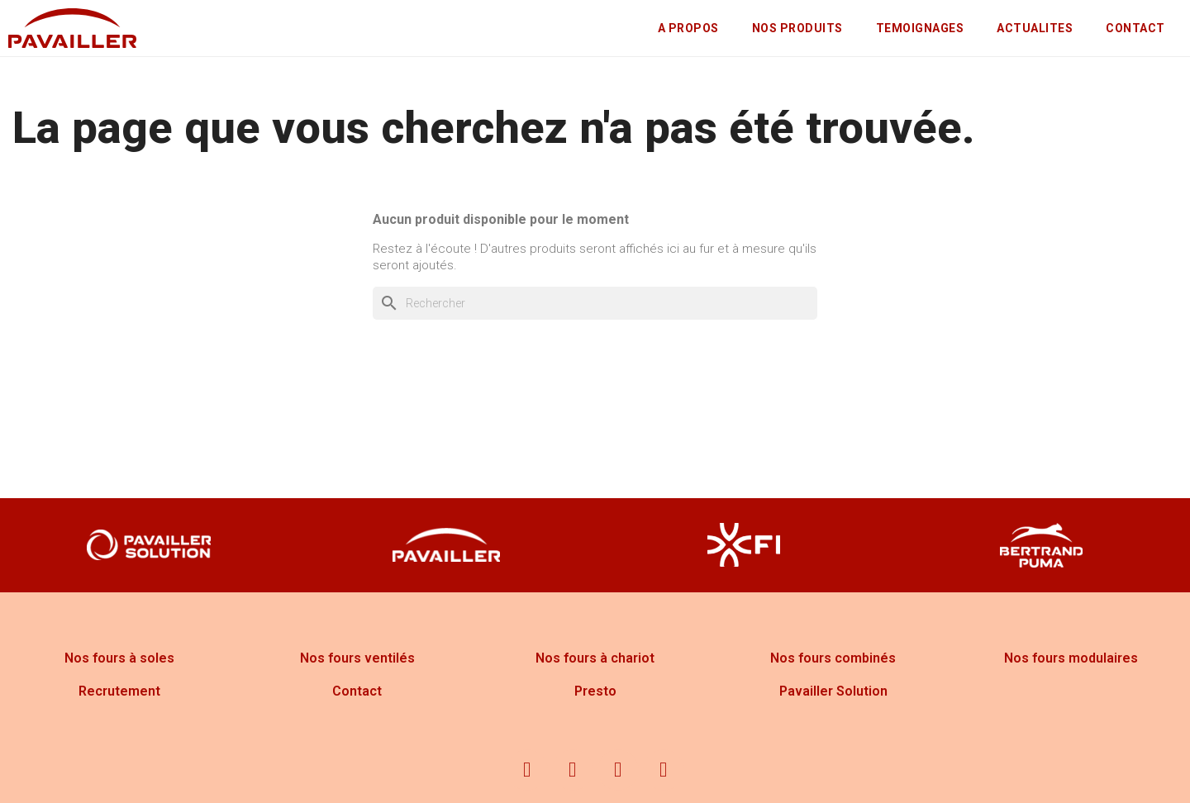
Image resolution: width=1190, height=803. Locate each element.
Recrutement (119, 691)
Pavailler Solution (833, 691)
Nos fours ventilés (357, 658)
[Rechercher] (595, 303)
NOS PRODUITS (797, 28)
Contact (357, 691)
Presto (595, 691)
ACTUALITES (1035, 28)
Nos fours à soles (119, 658)
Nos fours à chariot (595, 658)
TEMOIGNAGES (920, 28)
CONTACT (1135, 28)
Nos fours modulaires (1071, 658)
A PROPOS (688, 28)
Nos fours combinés (833, 658)
